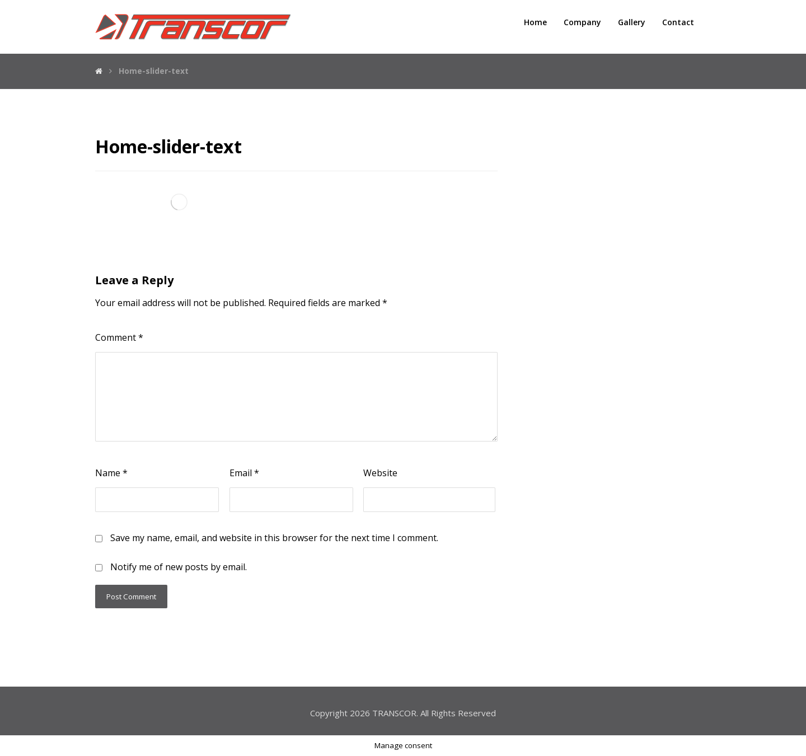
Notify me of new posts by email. (178, 567)
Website (380, 473)
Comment (119, 337)
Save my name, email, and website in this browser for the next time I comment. (274, 538)
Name (111, 473)
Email (244, 473)
